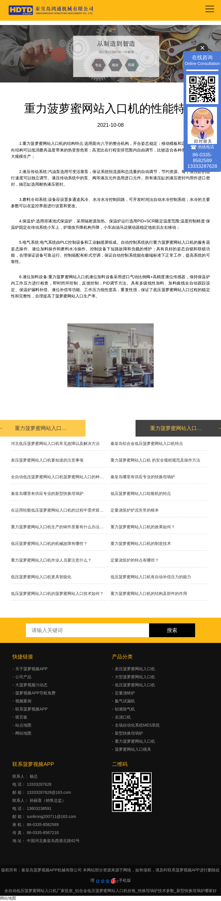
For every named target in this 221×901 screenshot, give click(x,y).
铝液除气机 (125, 709)
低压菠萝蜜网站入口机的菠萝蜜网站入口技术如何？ (57, 593)
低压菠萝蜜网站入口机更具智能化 (41, 577)
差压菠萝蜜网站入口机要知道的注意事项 (47, 460)
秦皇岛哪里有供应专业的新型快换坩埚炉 (47, 493)
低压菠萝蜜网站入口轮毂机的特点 (140, 493)
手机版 (125, 880)
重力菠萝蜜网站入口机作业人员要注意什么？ (51, 560)
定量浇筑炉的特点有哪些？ (134, 560)
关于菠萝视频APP (31, 668)
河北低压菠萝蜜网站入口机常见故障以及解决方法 (55, 443)
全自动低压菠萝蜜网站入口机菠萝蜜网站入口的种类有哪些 (59, 476)
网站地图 (23, 733)
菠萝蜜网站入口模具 (133, 749)
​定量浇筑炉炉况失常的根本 (134, 510)
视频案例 (23, 701)
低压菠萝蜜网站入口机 (135, 685)
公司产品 (23, 677)
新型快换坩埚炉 (129, 733)
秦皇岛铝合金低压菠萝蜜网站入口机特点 (146, 443)
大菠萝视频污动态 (31, 685)
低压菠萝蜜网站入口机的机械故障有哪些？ (49, 543)
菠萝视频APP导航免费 (35, 693)
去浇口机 (123, 717)
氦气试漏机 (125, 701)
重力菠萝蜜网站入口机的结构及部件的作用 (148, 593)
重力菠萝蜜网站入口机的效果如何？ (142, 527)
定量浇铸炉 (125, 693)
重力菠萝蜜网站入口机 (135, 741)
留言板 (21, 717)
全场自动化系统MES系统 (137, 725)
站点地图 (23, 725)
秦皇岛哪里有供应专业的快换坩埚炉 (142, 476)
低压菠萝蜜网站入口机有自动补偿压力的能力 (150, 577)
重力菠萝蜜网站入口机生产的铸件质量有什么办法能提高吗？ (59, 527)
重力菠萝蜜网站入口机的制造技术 (140, 543)
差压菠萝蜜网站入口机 (135, 668)
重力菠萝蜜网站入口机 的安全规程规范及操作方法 (155, 460)
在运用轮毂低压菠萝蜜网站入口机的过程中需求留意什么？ (59, 510)
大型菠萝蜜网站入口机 (135, 677)
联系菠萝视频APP (31, 709)
